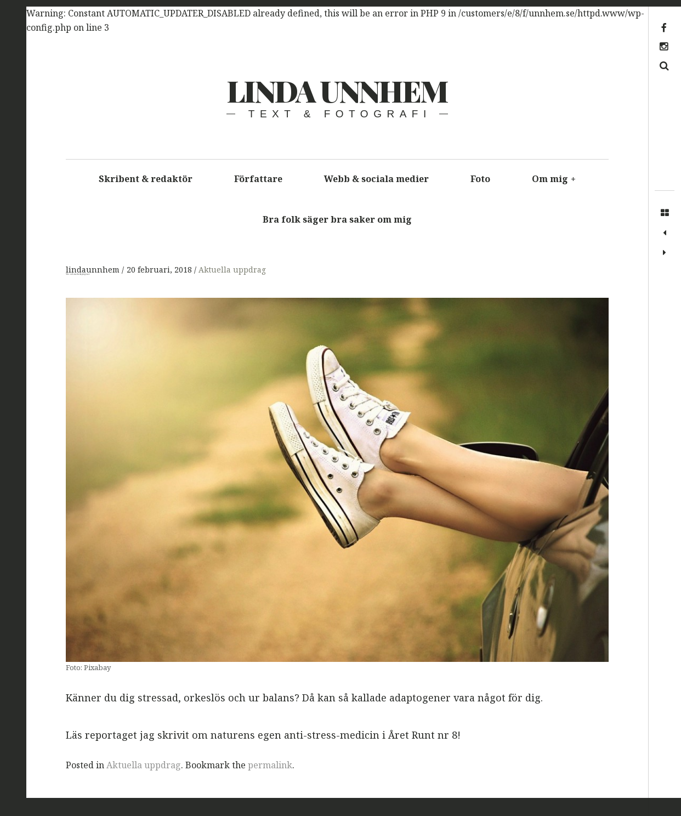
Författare (258, 179)
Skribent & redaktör (145, 179)
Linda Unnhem (336, 90)
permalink (270, 765)
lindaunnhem (94, 270)
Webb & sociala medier (376, 179)
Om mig (554, 179)
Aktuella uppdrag (232, 270)
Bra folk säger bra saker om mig (337, 219)
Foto (480, 179)
